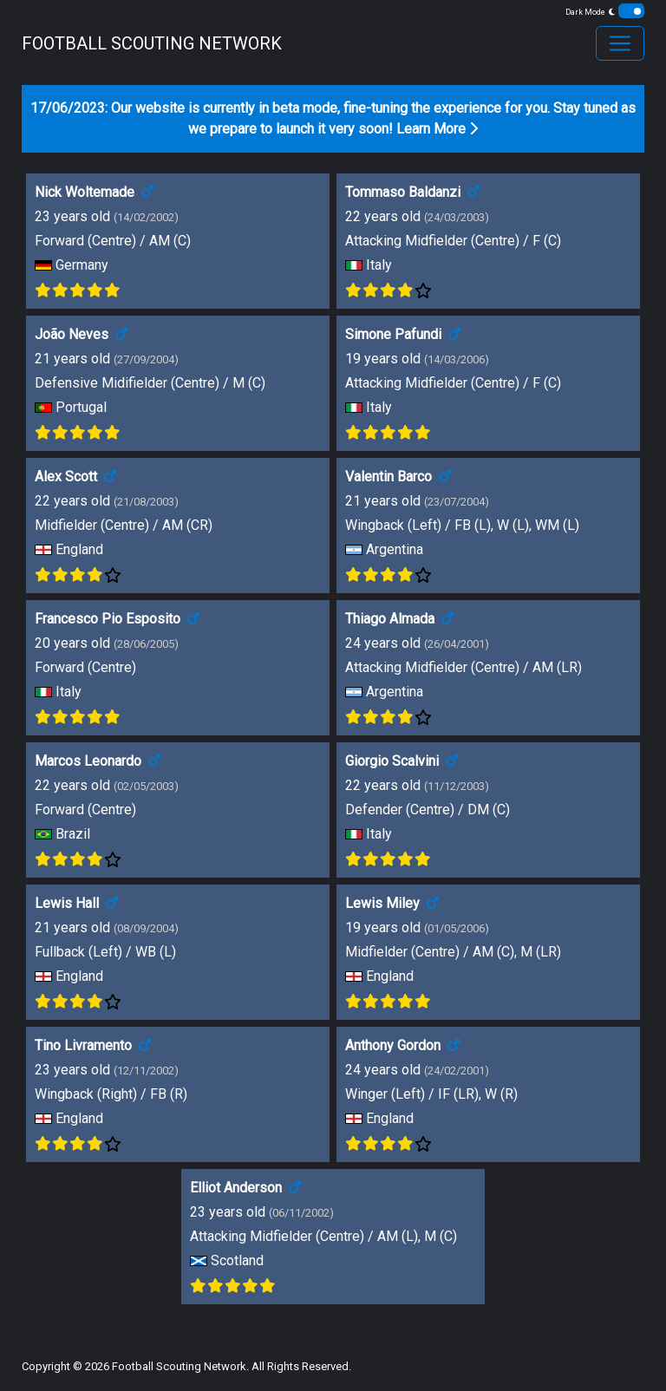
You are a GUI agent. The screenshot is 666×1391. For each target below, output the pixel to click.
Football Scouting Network (179, 1366)
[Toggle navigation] (620, 43)
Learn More (437, 129)
